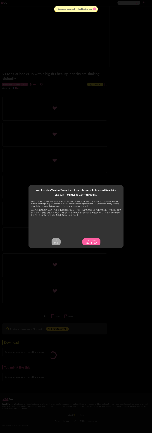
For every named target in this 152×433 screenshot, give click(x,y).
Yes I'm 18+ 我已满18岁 (91, 241)
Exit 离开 (56, 241)
